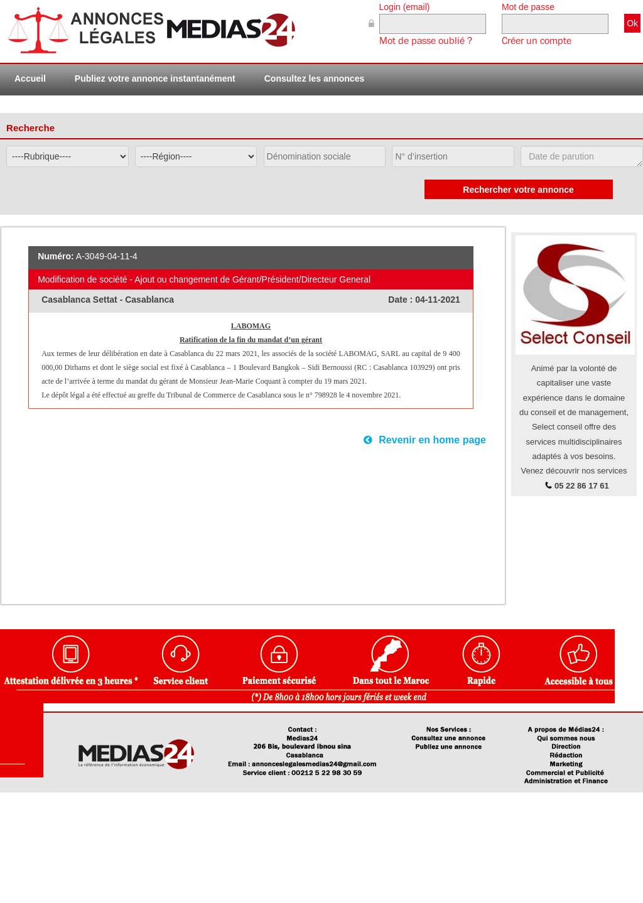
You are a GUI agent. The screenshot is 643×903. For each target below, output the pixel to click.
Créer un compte (536, 41)
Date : (401, 300)
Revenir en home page (425, 440)
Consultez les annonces (314, 78)
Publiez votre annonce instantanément (155, 78)
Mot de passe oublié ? (425, 41)
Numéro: (56, 256)
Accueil (30, 78)
